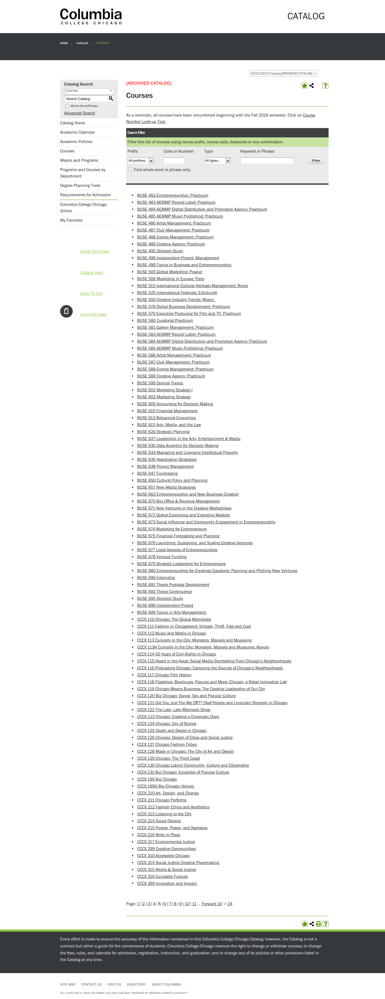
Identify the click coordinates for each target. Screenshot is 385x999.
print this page (93, 314)
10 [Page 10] (187, 904)
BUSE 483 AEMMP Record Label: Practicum (176, 202)
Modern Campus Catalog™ (168, 993)
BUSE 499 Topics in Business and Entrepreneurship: (184, 265)
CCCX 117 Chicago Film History (164, 675)
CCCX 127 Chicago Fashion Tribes (167, 744)
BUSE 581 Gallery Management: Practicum (175, 327)
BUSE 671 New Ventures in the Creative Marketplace (184, 508)
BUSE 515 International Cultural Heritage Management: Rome (192, 285)
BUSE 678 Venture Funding (162, 557)
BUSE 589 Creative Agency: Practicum (171, 376)
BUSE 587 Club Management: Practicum (173, 362)
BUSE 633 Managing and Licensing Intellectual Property (187, 452)
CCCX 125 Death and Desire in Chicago (171, 730)
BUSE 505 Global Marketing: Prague (169, 272)
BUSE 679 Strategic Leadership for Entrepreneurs (181, 563)
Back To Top (91, 293)
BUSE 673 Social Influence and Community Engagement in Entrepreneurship (206, 522)
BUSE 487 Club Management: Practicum (173, 230)
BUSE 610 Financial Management (167, 411)
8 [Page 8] (175, 904)
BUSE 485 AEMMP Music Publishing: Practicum (180, 216)
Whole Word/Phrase (84, 106)
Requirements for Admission (85, 195)
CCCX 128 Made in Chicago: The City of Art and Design (185, 751)
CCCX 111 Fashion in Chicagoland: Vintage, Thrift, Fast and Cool (194, 626)
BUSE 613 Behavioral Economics (166, 418)
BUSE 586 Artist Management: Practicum (174, 355)
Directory (136, 984)
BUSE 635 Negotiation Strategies (167, 459)
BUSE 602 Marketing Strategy (164, 397)
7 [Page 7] (170, 904)
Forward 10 (212, 904)
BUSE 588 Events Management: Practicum (175, 369)
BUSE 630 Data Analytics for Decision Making (177, 445)
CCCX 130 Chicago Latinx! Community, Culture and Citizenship (193, 765)
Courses (67, 151)
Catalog (82, 43)
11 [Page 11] (194, 904)
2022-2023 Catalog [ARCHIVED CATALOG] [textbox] (281, 73)
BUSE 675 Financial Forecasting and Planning (178, 536)
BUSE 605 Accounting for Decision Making (175, 404)
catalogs (72, 993)
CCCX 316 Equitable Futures (162, 876)
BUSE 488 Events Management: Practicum (175, 237)
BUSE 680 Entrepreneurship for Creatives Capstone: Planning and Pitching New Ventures (217, 570)
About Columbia (166, 984)
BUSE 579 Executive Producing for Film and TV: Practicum (189, 313)
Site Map (67, 984)
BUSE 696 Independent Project (165, 605)
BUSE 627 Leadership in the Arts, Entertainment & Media (188, 438)
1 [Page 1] (138, 904)
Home (64, 43)
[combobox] (284, 73)
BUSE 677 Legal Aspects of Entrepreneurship (177, 550)
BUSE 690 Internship (156, 577)
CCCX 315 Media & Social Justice (166, 869)
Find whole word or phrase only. (162, 169)
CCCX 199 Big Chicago (157, 779)
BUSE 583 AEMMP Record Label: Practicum (176, 334)
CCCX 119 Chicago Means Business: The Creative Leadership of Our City (201, 689)
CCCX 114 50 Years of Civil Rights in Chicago (176, 654)
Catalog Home (72, 123)
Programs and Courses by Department (83, 173)
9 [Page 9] (180, 904)
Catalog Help (91, 272)
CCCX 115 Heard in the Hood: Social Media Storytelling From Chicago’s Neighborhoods (214, 661)
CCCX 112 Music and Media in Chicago (171, 633)
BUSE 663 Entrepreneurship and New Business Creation (188, 494)
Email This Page (94, 251)
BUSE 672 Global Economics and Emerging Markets (183, 515)
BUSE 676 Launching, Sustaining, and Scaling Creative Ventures (195, 543)
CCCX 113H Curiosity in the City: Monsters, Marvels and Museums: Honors (203, 647)
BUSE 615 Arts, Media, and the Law (169, 424)
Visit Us (114, 984)
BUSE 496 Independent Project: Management (178, 258)
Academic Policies (76, 141)
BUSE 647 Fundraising (157, 473)
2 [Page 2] (143, 904)
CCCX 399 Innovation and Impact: (167, 883)
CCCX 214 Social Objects (159, 821)
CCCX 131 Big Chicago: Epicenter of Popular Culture (183, 772)
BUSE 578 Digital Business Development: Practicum (183, 306)
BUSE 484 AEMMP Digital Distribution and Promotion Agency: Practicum (202, 209)
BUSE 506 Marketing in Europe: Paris (170, 278)
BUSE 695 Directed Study (160, 598)
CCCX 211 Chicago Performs (161, 800)
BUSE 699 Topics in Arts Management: (172, 612)
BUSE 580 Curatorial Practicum (165, 320)
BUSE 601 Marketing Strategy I (164, 390)
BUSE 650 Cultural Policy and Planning (172, 480)
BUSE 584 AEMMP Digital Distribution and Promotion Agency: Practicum (202, 341)
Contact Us (91, 984)
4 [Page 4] (154, 904)
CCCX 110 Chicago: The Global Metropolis (174, 619)
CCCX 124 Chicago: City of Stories (166, 723)
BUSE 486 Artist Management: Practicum (174, 223)
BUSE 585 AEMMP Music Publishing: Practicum (180, 348)
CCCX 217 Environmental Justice (166, 841)
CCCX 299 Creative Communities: (166, 848)
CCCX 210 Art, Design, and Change (168, 793)
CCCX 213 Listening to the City (164, 814)
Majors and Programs (79, 160)
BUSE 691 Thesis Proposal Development (173, 584)
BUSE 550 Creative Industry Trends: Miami (176, 299)
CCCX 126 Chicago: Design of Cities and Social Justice (185, 737)
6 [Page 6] (165, 904)
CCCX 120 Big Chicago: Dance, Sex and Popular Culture (186, 696)
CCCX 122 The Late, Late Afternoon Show (173, 709)
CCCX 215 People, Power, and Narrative (172, 828)
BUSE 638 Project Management (165, 466)
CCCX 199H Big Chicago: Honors (165, 786)
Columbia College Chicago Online (83, 208)
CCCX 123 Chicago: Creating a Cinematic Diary (178, 716)
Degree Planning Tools (80, 185)
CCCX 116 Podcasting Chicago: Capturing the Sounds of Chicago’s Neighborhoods (210, 668)
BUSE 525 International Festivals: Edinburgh (177, 292)
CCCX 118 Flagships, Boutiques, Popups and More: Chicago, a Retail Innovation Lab (212, 682)
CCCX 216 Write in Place (158, 835)
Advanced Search (79, 113)
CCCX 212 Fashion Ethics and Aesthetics (173, 807)
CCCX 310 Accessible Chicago (163, 855)
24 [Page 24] (230, 904)
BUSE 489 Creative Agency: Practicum (171, 244)
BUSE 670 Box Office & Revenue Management (178, 501)
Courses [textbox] (71, 90)
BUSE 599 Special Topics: (160, 383)
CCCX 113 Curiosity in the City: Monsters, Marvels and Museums (194, 640)
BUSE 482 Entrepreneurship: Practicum (172, 195)
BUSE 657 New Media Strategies (166, 487)
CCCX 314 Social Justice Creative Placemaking (178, 862)
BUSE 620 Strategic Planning (163, 431)
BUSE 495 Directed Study (160, 251)
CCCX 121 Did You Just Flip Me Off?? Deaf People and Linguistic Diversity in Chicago (212, 702)
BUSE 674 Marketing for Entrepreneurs (172, 529)
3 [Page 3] (149, 904)
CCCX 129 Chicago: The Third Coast (168, 758)
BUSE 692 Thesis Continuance (164, 591)
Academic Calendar (77, 132)
